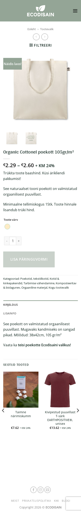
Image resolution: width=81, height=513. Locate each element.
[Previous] (3, 419)
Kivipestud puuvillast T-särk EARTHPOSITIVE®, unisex (60, 418)
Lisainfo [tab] (9, 313)
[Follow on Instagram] (40, 490)
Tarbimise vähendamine (39, 283)
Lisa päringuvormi (29, 259)
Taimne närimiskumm (21, 414)
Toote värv (11, 219)
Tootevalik (47, 29)
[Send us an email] (47, 490)
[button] (75, 10)
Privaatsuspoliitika (36, 501)
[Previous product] (44, 36)
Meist (15, 501)
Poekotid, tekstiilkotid (34, 279)
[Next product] (36, 36)
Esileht (31, 29)
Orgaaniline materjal (34, 287)
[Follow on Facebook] (33, 490)
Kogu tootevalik (59, 287)
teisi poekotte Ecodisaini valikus (44, 345)
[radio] (7, 226)
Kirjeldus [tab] (10, 305)
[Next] (77, 419)
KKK (56, 501)
